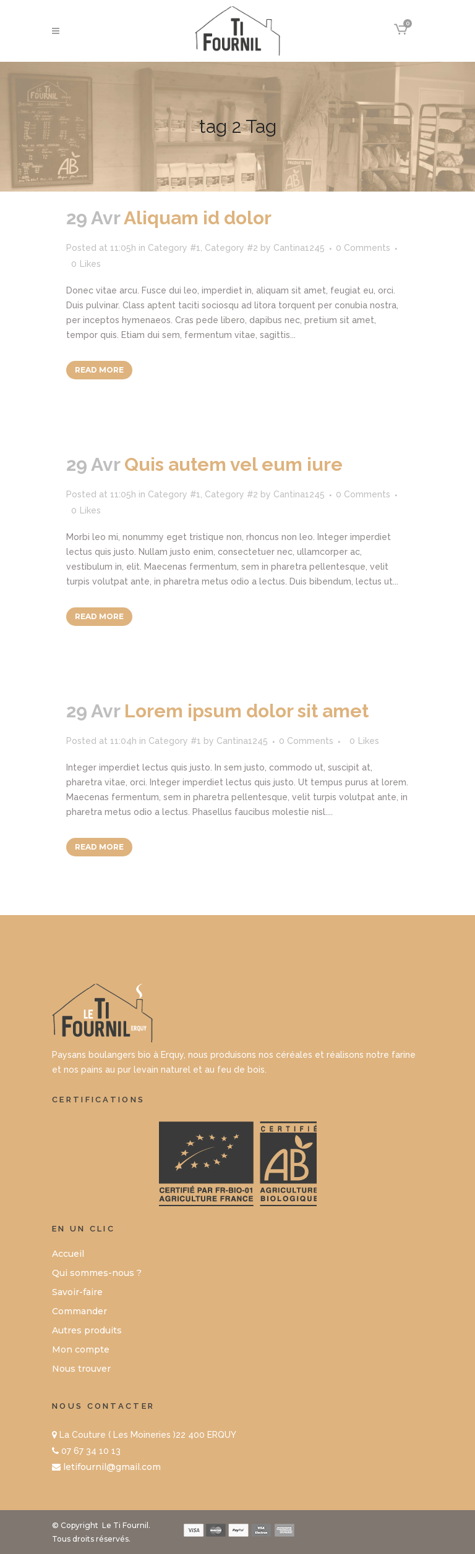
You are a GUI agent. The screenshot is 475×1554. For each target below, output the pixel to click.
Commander (79, 1311)
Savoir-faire (77, 1292)
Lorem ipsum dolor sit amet (246, 711)
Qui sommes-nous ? (97, 1273)
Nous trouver (81, 1368)
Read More (99, 369)
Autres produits (87, 1330)
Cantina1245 (299, 248)
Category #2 (231, 248)
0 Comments (363, 248)
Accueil (68, 1253)
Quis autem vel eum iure (233, 464)
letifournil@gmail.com (112, 1466)
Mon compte (80, 1349)
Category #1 (174, 248)
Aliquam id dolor (198, 218)
